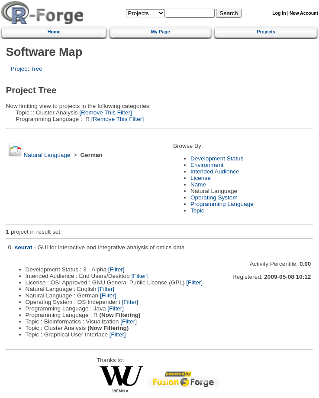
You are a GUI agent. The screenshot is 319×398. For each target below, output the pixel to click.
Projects (266, 31)
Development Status (216, 158)
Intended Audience (214, 171)
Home (54, 31)
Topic (197, 210)
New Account (304, 13)
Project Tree (26, 68)
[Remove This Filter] (105, 112)
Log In (279, 13)
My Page (160, 31)
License (200, 178)
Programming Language (222, 204)
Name (198, 184)
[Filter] (116, 269)
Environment (206, 165)
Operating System (214, 197)
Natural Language (46, 155)
